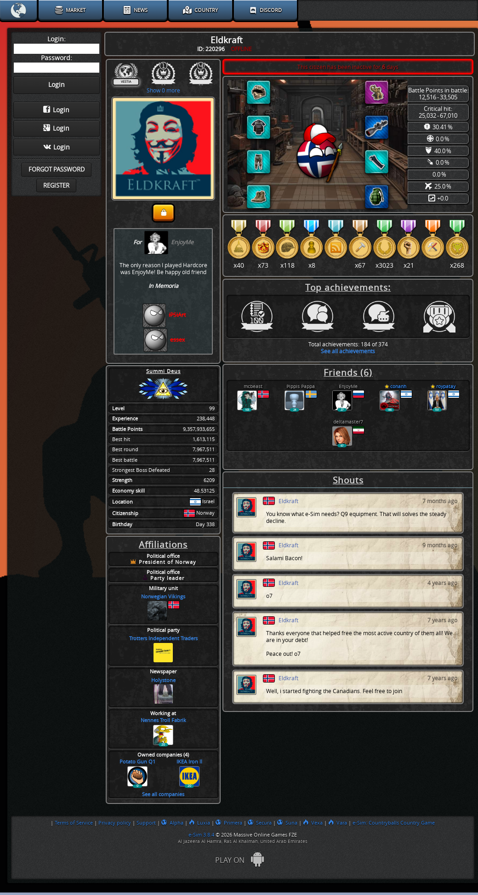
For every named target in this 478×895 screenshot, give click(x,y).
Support (146, 823)
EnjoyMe (182, 242)
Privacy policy (114, 823)
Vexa (313, 823)
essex (177, 339)
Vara (337, 823)
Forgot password (56, 169)
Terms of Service (74, 823)
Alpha (172, 823)
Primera (229, 823)
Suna (287, 823)
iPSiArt (177, 314)
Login (56, 110)
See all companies (163, 794)
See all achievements (348, 351)
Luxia (199, 823)
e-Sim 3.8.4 (201, 835)
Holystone (163, 680)
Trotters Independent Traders (163, 639)
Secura (260, 823)
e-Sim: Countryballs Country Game (394, 823)
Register (56, 185)
